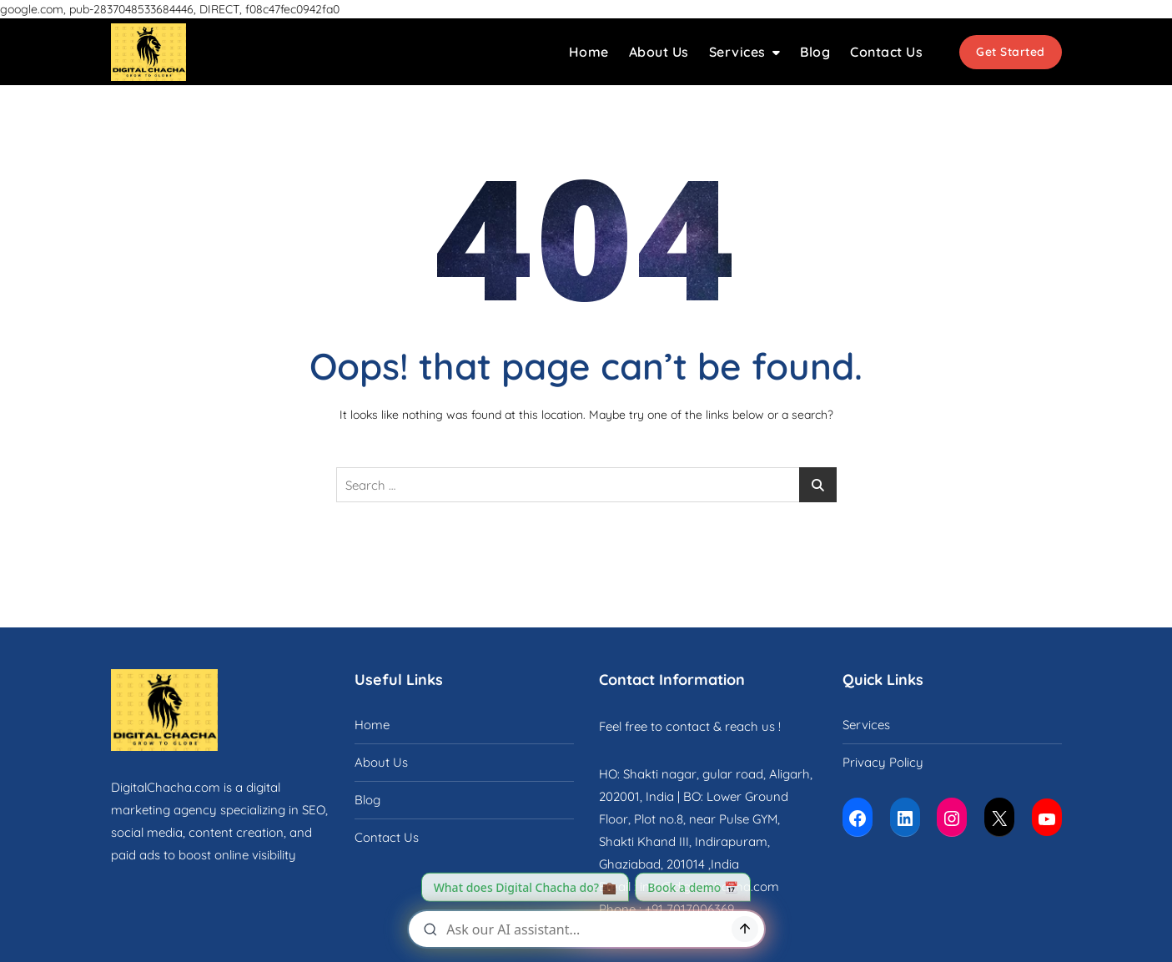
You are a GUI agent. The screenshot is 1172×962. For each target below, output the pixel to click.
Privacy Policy (883, 762)
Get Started (1010, 51)
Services (737, 51)
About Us (659, 51)
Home (589, 51)
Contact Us (886, 51)
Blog (815, 51)
